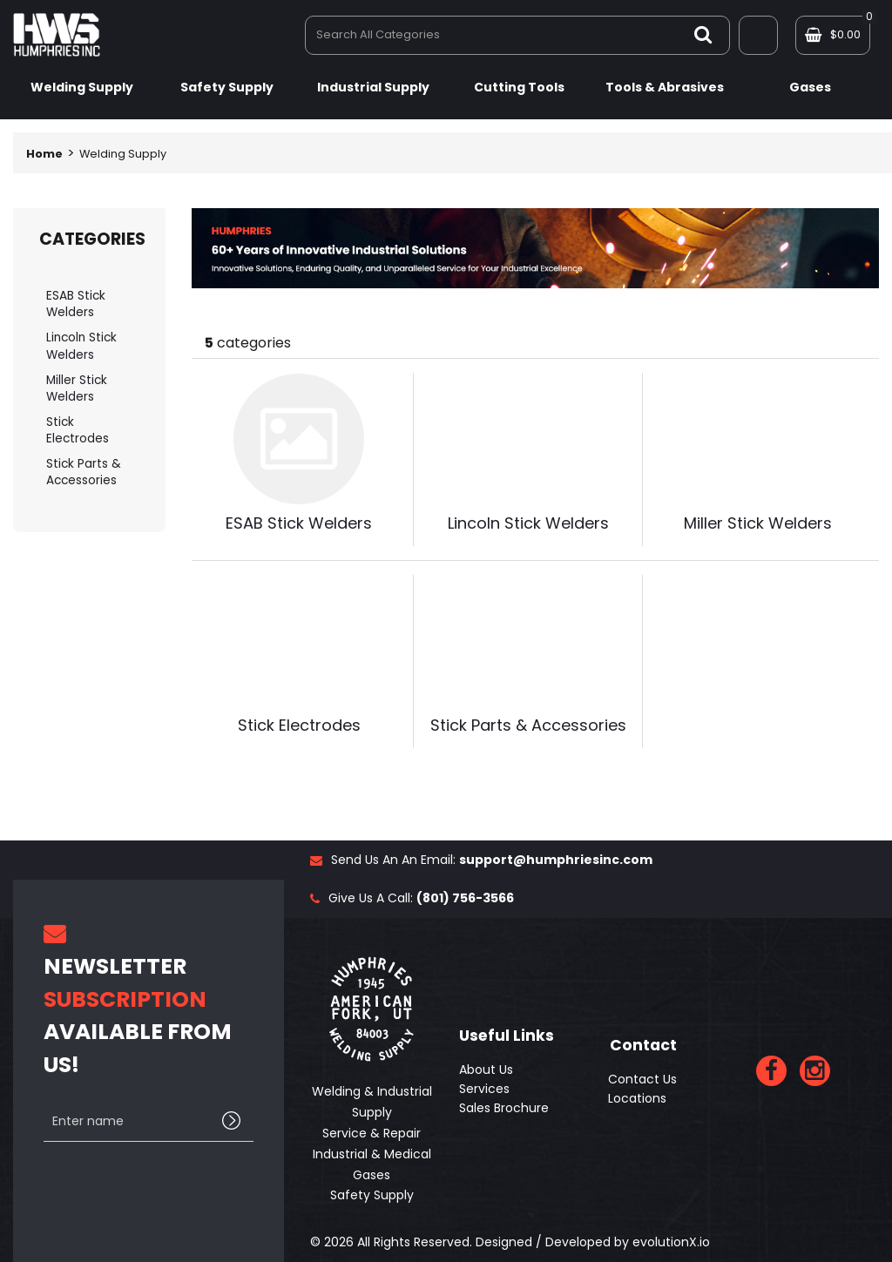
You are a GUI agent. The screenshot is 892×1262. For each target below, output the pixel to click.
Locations (637, 1098)
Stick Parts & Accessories (83, 472)
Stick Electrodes (77, 430)
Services (484, 1089)
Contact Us (642, 1079)
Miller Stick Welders (76, 388)
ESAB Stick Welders (75, 304)
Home (44, 153)
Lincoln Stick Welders (81, 345)
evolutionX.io (671, 1242)
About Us (486, 1069)
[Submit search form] (703, 34)
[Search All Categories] (517, 35)
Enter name (48, 1101)
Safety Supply (227, 87)
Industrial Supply (373, 87)
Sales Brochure (504, 1108)
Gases (810, 87)
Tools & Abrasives (664, 87)
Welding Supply (81, 87)
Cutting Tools (519, 87)
